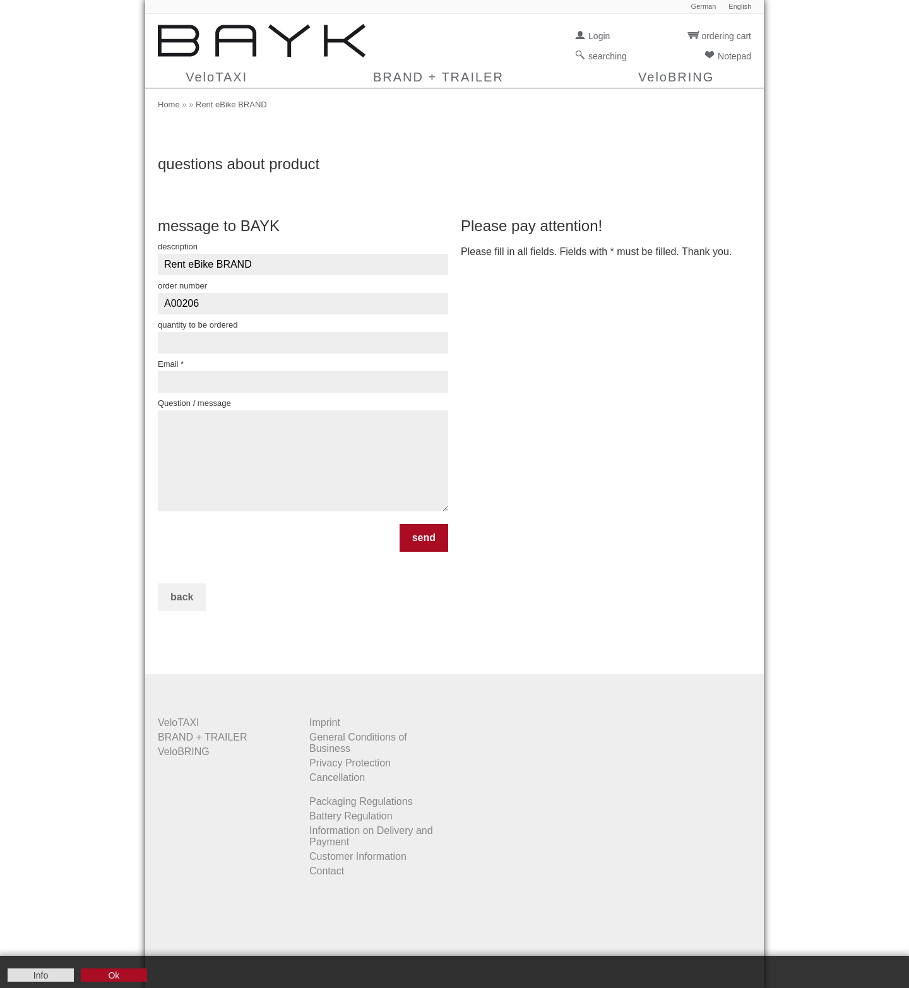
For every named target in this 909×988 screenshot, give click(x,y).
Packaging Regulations (361, 801)
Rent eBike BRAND (231, 104)
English (739, 6)
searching (607, 56)
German (703, 6)
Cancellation (337, 777)
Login (599, 36)
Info (40, 975)
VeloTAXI (216, 77)
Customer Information (358, 856)
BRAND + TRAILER (438, 77)
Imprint (324, 722)
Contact (326, 871)
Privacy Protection (350, 763)
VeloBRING (676, 77)
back (181, 597)
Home (169, 104)
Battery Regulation (351, 816)
